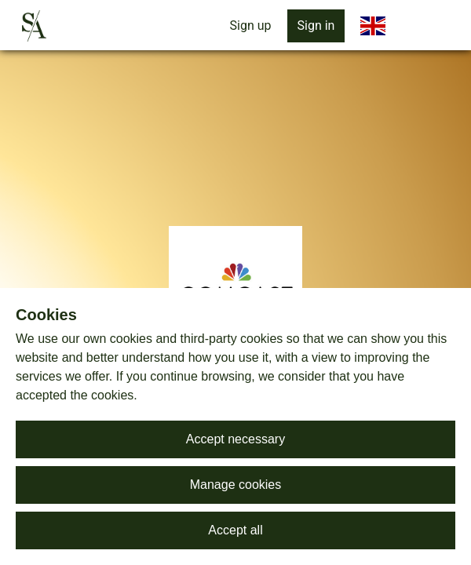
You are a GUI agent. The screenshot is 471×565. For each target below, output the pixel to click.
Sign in (316, 25)
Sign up (251, 25)
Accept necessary (235, 439)
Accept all (235, 530)
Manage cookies (236, 484)
